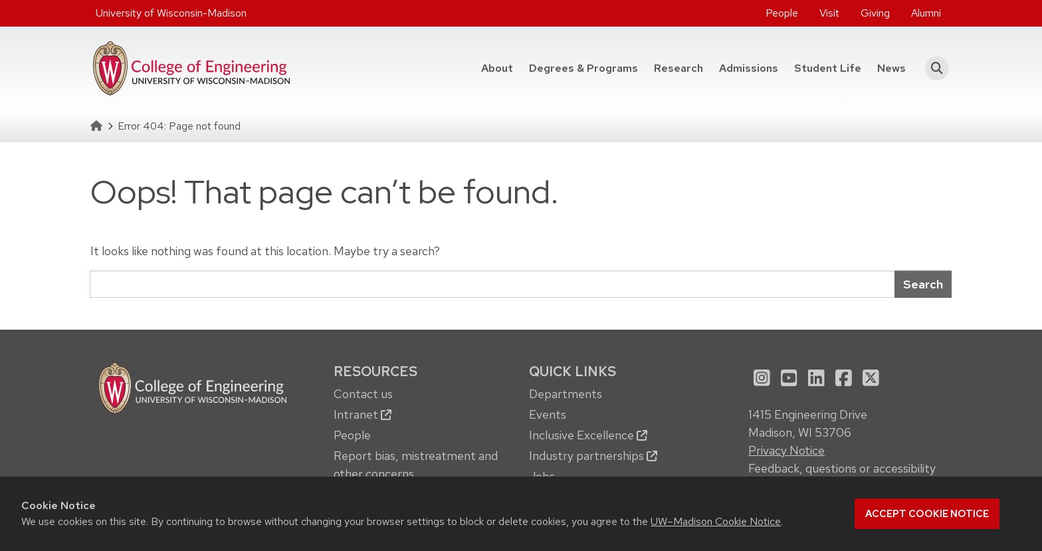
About (497, 68)
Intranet (362, 414)
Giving (875, 13)
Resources (375, 371)
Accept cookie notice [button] (927, 513)
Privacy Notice (786, 450)
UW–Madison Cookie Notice (716, 521)
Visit (829, 13)
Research (678, 68)
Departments (565, 393)
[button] (933, 68)
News (891, 68)
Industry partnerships (593, 455)
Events (547, 414)
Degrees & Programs (583, 68)
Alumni (926, 13)
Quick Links (572, 371)
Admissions (748, 68)
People (782, 13)
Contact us (363, 393)
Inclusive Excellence (588, 435)
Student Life (827, 68)
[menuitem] (782, 13)
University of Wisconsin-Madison (171, 13)
